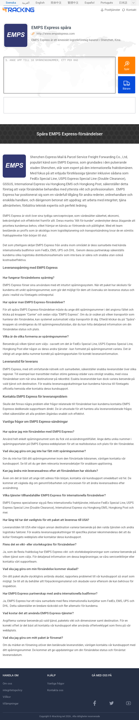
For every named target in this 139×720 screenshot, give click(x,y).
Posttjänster (110, 10)
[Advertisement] (69, 105)
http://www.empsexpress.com (56, 33)
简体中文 (56, 2)
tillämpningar (10, 703)
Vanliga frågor (55, 683)
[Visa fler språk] (133, 3)
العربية (26, 2)
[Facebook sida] (95, 703)
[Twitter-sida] (111, 703)
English (40, 2)
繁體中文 (73, 2)
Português (107, 2)
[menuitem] (11, 3)
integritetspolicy (12, 690)
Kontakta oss (55, 690)
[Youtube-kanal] (128, 703)
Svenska (11, 2)
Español (89, 2)
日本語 (123, 2)
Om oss (7, 683)
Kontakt (129, 10)
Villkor (7, 697)
